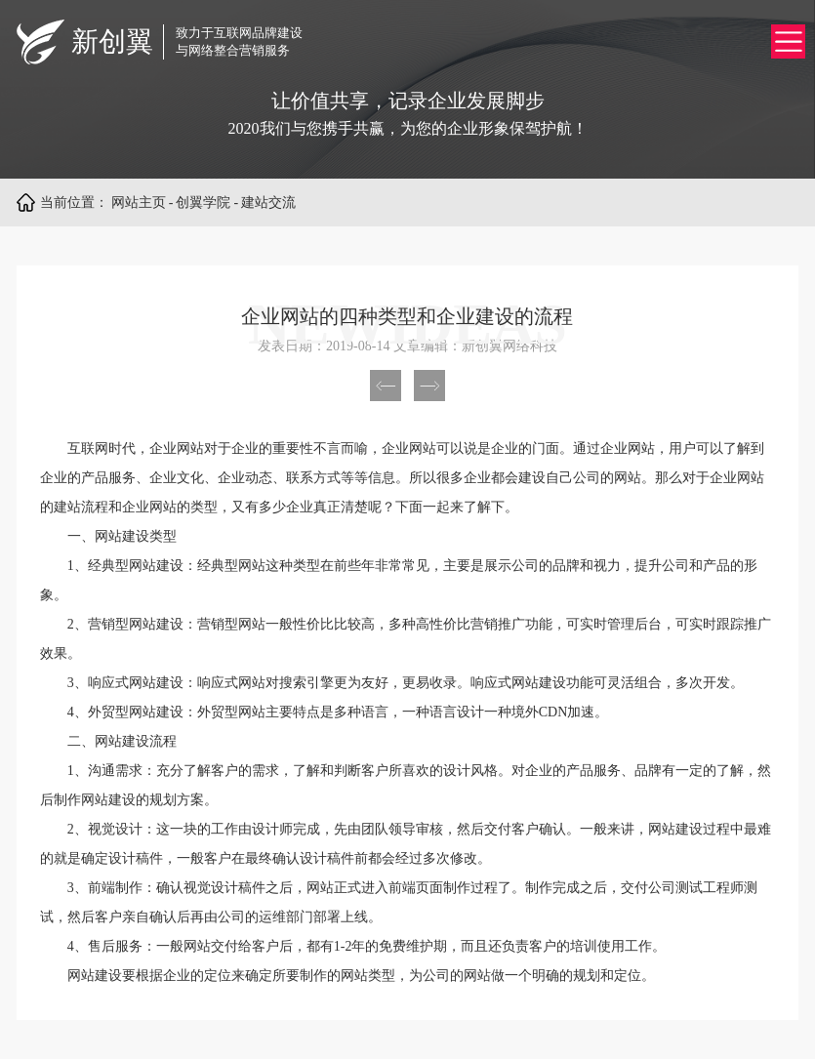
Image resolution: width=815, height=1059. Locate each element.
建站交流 (268, 202)
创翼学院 (203, 202)
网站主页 (138, 202)
